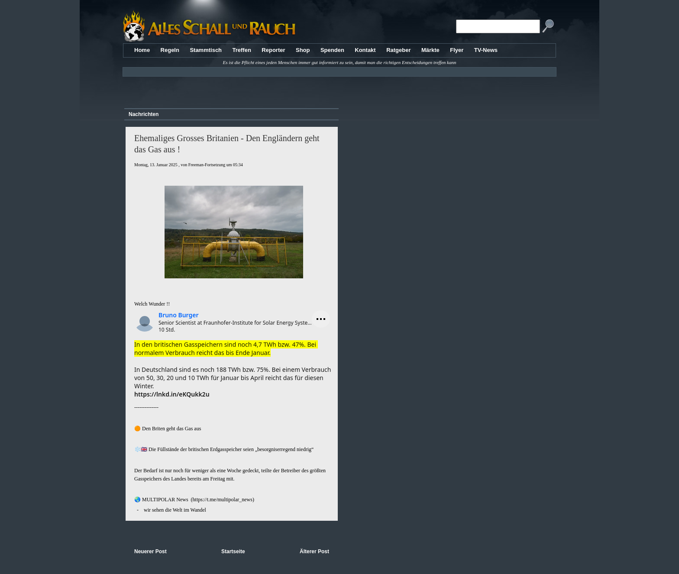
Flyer (456, 50)
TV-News (486, 50)
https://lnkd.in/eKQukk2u (172, 394)
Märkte (430, 50)
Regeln (170, 50)
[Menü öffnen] (321, 319)
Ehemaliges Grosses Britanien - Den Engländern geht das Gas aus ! (227, 143)
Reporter (273, 50)
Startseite (233, 551)
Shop (303, 50)
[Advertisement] (230, 89)
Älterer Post (314, 551)
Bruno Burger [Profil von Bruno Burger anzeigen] (178, 315)
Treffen (242, 50)
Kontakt (365, 50)
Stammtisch (206, 50)
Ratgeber (398, 50)
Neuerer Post (150, 551)
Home (142, 50)
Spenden (332, 50)
